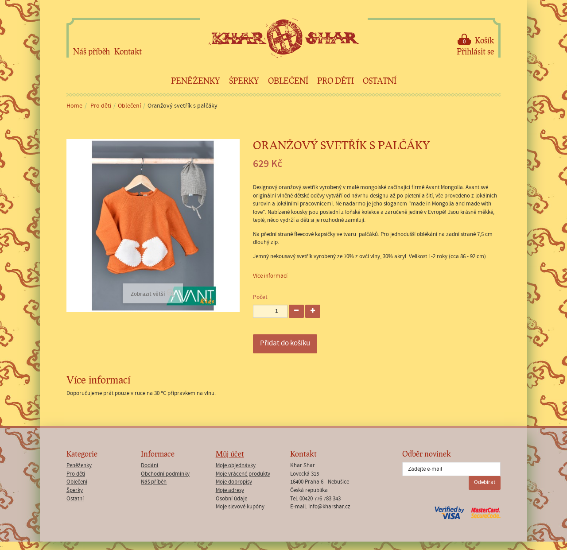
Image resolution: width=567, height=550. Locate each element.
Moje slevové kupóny (240, 507)
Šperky (244, 80)
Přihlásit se (475, 51)
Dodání (149, 465)
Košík (476, 40)
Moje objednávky (236, 465)
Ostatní (379, 80)
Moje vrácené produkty (243, 474)
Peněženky (195, 80)
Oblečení (288, 80)
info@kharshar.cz (329, 507)
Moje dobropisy (234, 482)
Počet (260, 297)
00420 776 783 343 (320, 499)
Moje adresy (230, 490)
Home (74, 106)
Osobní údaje (231, 499)
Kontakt (128, 51)
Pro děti (335, 80)
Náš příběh (91, 51)
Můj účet (230, 453)
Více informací (270, 276)
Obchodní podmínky (165, 474)
